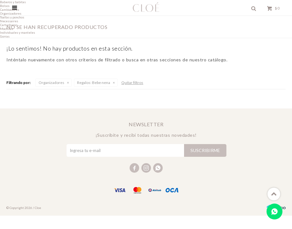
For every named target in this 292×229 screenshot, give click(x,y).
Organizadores (51, 82)
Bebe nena (93, 82)
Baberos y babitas (13, 2)
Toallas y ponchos (12, 17)
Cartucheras (9, 25)
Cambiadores (9, 9)
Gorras (5, 36)
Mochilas (6, 29)
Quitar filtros (132, 82)
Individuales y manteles (17, 32)
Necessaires (9, 21)
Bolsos (5, 6)
